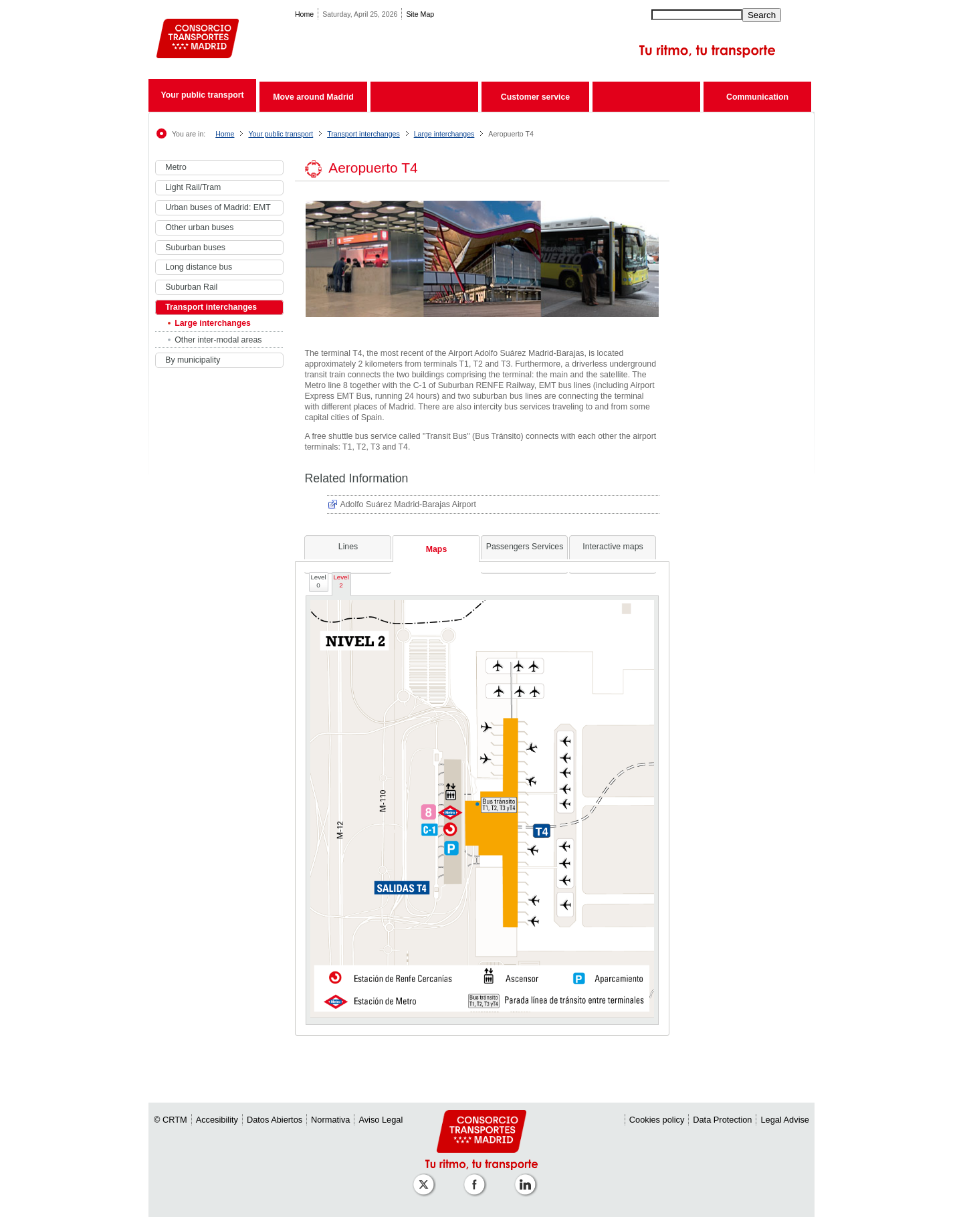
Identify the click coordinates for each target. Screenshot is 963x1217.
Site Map (420, 14)
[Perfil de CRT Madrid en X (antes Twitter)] (426, 1178)
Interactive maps (612, 546)
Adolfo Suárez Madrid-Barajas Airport (408, 504)
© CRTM (170, 1120)
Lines (348, 546)
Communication (757, 97)
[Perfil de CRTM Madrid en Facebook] (477, 1178)
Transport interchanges (363, 134)
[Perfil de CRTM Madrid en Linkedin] (528, 1178)
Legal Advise (784, 1120)
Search (762, 15)
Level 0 (318, 581)
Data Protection (722, 1120)
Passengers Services (525, 546)
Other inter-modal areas (218, 340)
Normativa (330, 1120)
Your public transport (201, 95)
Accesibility (217, 1120)
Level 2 (340, 581)
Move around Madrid (313, 97)
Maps (436, 549)
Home (304, 14)
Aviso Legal (380, 1120)
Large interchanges (444, 134)
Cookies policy (657, 1120)
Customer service (535, 97)
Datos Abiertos (274, 1120)
